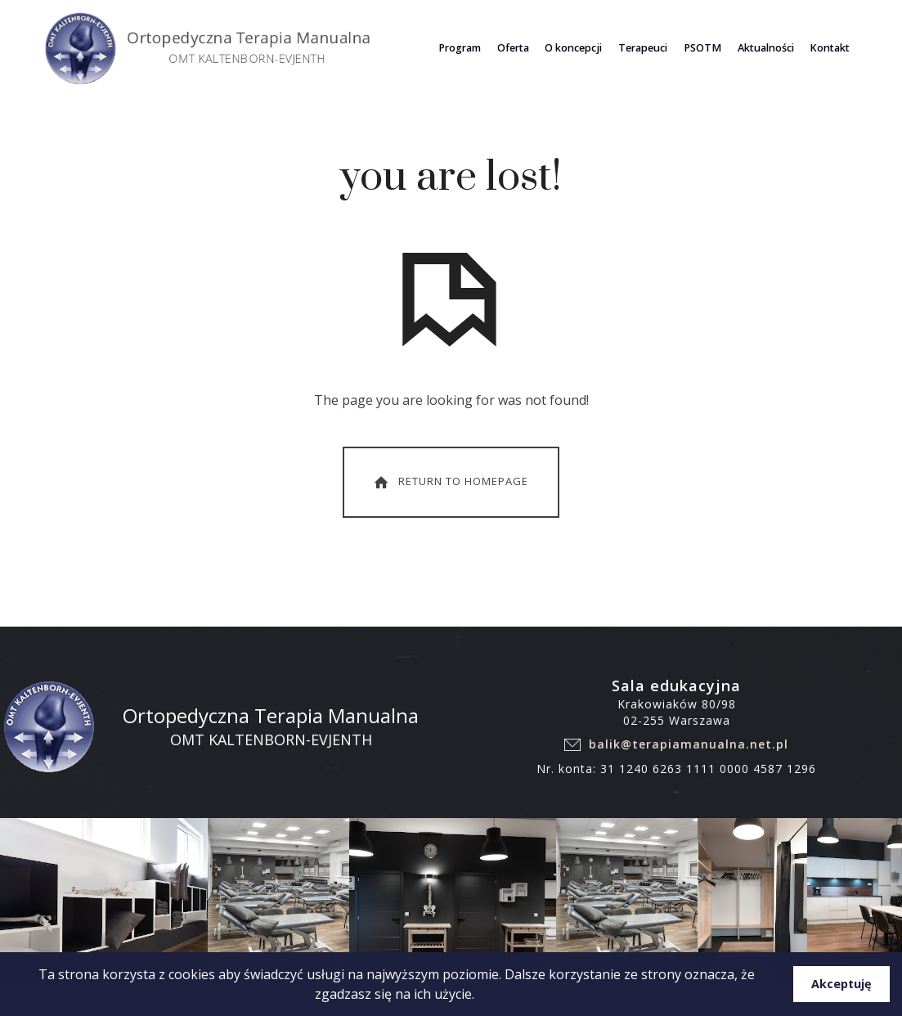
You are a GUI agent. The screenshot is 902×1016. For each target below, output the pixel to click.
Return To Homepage (449, 482)
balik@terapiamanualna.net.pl (688, 744)
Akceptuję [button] (841, 983)
